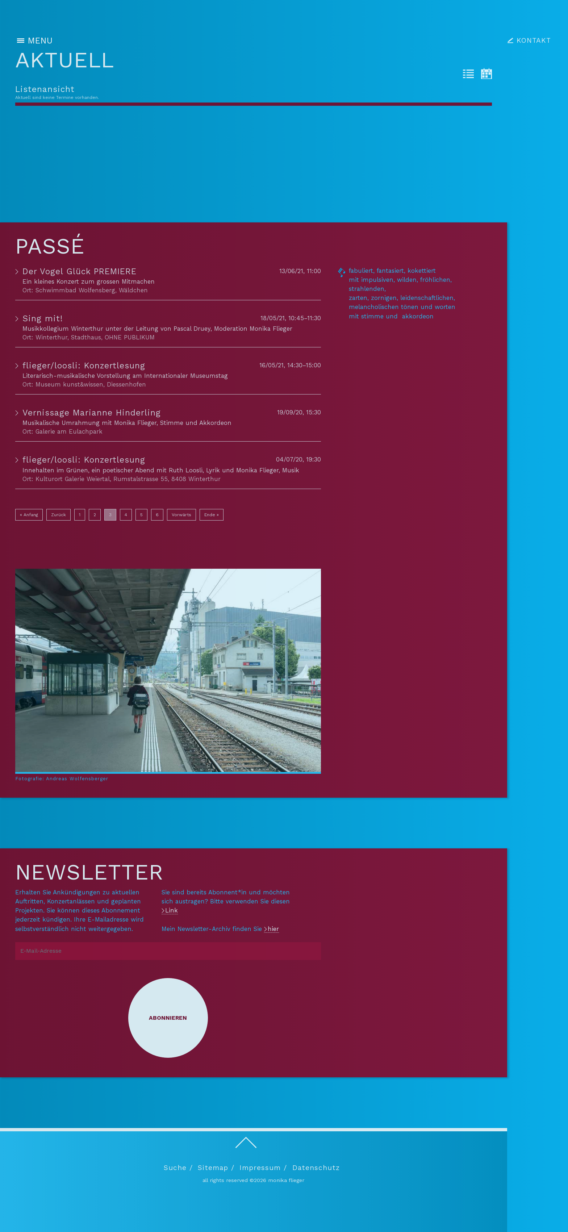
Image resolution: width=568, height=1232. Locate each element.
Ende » (211, 514)
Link (171, 910)
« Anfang (29, 514)
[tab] (468, 75)
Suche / (178, 1168)
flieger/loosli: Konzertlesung (83, 366)
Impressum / (263, 1168)
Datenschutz (316, 1168)
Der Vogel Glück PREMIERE (79, 271)
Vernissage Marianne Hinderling (91, 413)
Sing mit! (42, 318)
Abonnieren (168, 1017)
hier (273, 928)
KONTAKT (534, 40)
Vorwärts (181, 514)
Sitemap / (216, 1168)
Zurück (58, 514)
